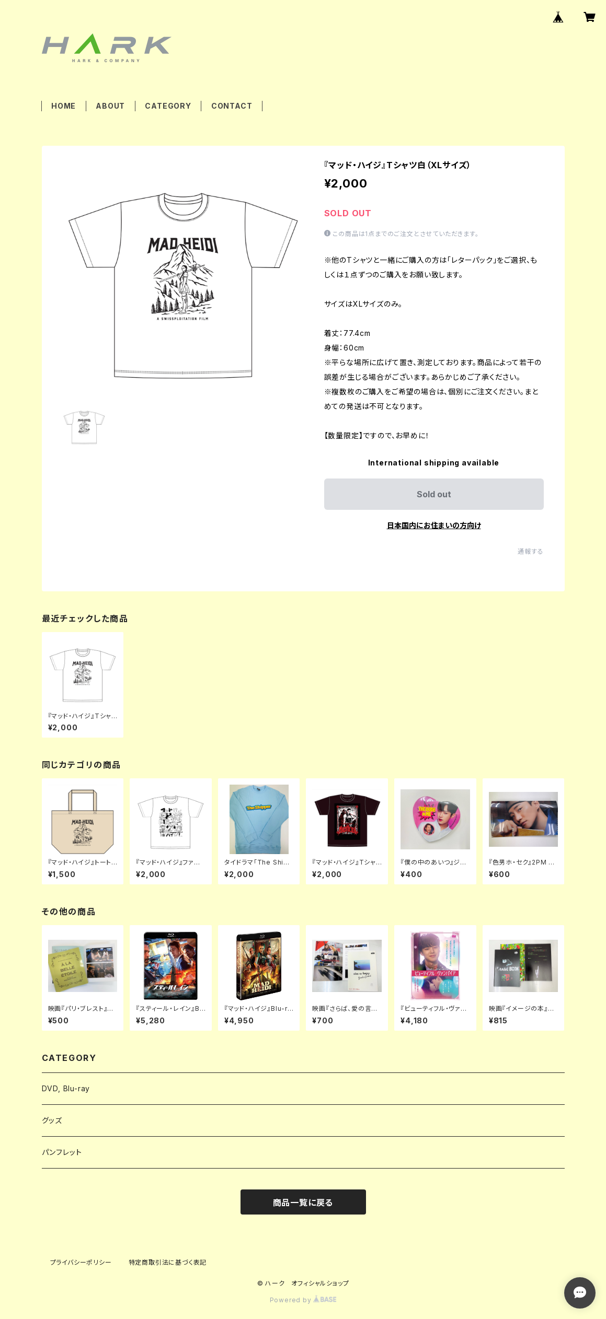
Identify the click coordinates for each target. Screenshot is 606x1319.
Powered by (303, 1300)
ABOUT (110, 105)
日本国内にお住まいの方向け (434, 525)
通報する (530, 551)
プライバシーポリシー (81, 1262)
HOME (63, 105)
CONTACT (232, 105)
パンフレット (62, 1152)
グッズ (52, 1120)
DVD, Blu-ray (66, 1088)
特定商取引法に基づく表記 (168, 1262)
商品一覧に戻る (303, 1202)
